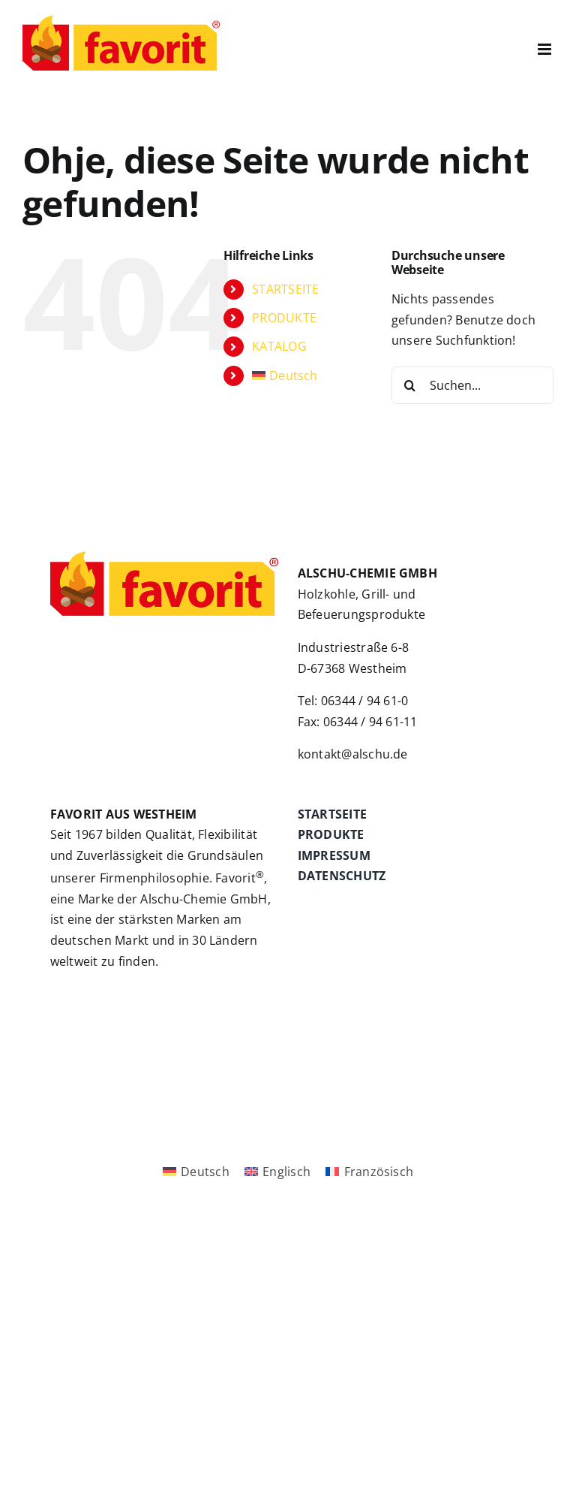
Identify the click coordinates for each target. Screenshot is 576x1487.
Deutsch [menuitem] (205, 1171)
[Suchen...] (473, 385)
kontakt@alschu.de (353, 754)
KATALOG (279, 346)
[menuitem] (310, 376)
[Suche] (410, 385)
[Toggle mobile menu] (546, 49)
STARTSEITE (285, 289)
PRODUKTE (284, 317)
